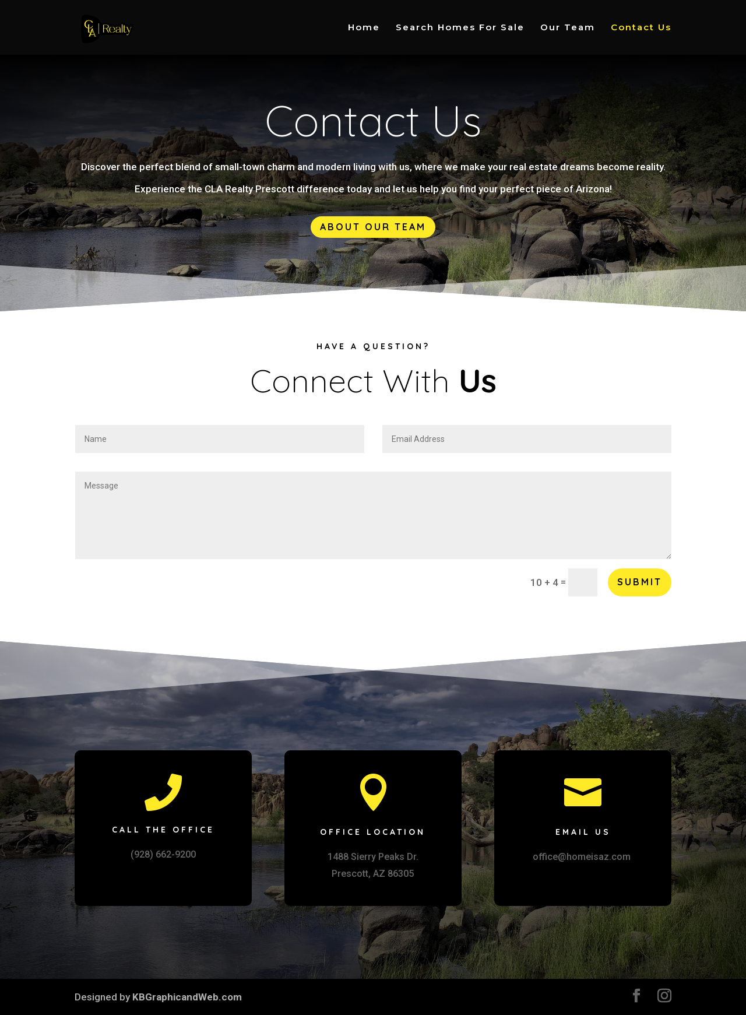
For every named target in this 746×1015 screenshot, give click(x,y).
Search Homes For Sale (460, 28)
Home (364, 28)
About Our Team (373, 227)
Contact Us (641, 28)
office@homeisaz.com (582, 856)
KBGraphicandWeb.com (187, 997)
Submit (639, 582)
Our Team (567, 28)
